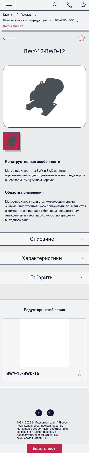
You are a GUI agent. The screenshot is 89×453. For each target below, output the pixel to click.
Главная (8, 14)
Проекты (26, 14)
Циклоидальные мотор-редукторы (25, 20)
